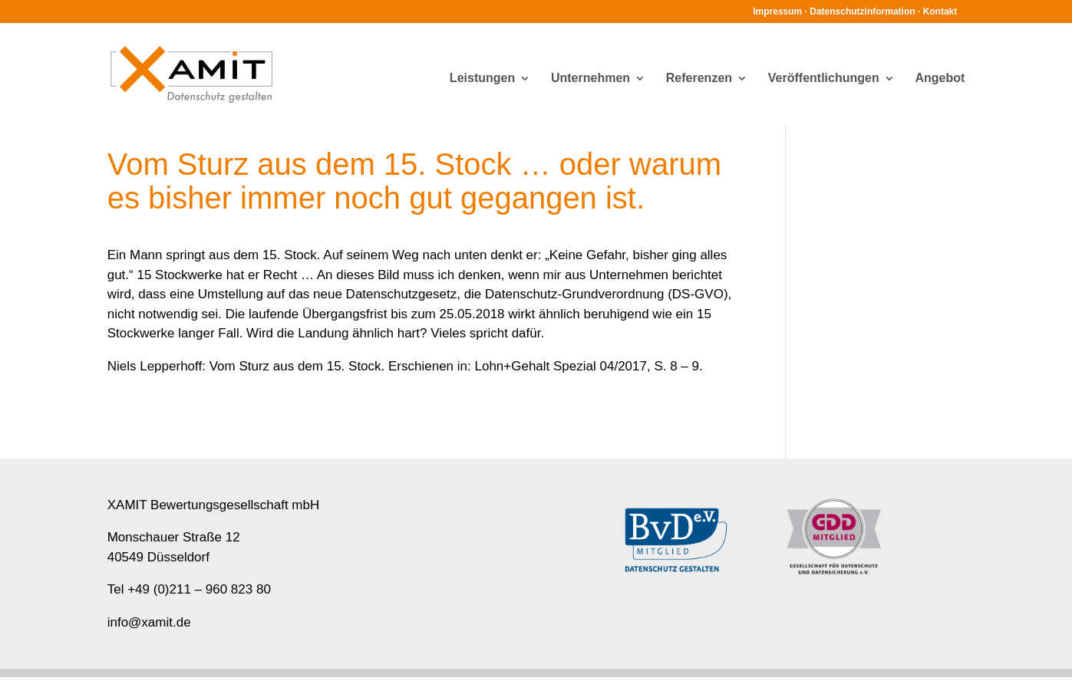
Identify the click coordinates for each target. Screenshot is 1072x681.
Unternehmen (590, 78)
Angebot (940, 78)
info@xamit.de (149, 622)
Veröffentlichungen (823, 78)
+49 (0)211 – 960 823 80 (199, 589)
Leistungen (482, 78)
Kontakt (940, 11)
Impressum (777, 11)
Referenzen (699, 78)
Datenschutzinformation (862, 11)
